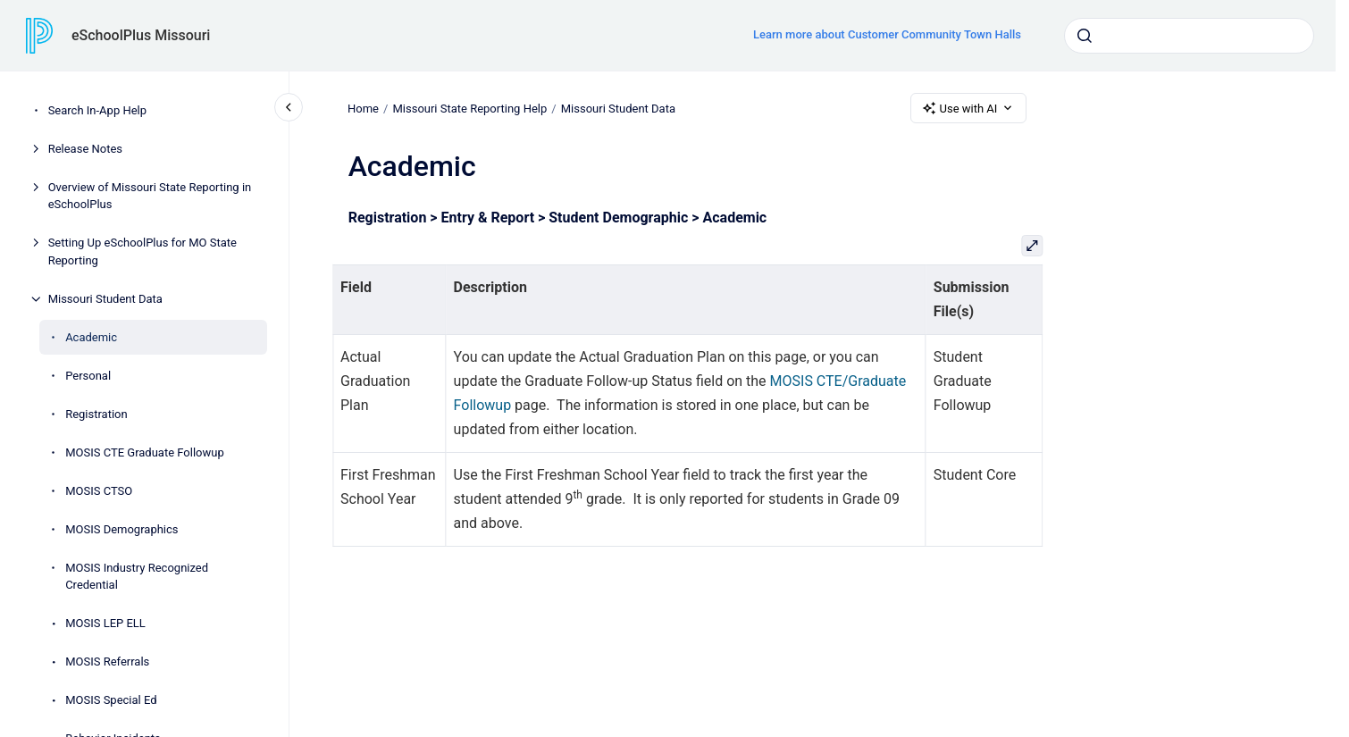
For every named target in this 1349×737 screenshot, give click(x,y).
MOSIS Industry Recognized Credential (136, 576)
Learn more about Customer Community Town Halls (887, 34)
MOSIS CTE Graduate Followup (144, 452)
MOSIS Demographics (121, 529)
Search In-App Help (97, 110)
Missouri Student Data (105, 299)
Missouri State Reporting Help (470, 107)
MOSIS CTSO (98, 491)
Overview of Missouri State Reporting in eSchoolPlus (150, 196)
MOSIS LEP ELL (105, 623)
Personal (88, 375)
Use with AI (969, 108)
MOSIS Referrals (107, 661)
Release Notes (85, 148)
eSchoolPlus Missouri (140, 35)
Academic (91, 337)
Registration (96, 414)
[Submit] (1084, 35)
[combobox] (1189, 36)
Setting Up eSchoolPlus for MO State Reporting (142, 251)
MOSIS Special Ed (110, 700)
